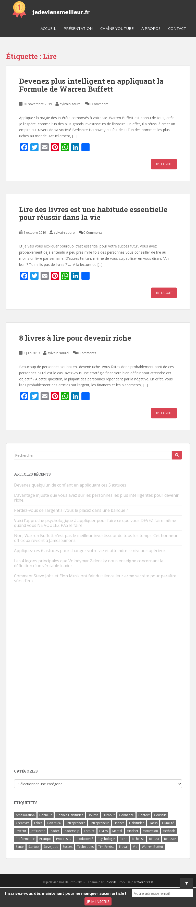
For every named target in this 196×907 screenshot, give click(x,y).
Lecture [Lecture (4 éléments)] (89, 831)
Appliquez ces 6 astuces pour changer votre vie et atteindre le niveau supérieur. (90, 550)
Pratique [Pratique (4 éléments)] (45, 839)
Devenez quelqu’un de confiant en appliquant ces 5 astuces (70, 485)
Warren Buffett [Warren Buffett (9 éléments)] (152, 846)
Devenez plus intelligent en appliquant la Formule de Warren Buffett (91, 85)
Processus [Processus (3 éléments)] (63, 839)
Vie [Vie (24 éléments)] (135, 846)
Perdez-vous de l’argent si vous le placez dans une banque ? (71, 510)
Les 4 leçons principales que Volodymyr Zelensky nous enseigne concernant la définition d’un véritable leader (88, 563)
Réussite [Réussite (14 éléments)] (170, 839)
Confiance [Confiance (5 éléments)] (126, 815)
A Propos (151, 28)
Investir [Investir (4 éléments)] (21, 831)
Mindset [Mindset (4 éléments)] (132, 831)
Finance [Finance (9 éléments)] (119, 823)
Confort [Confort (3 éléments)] (144, 815)
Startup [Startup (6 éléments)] (33, 846)
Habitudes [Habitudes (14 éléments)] (136, 823)
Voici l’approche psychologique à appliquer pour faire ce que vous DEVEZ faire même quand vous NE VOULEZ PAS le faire (95, 523)
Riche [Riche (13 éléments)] (123, 839)
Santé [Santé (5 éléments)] (20, 846)
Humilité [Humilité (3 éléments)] (168, 823)
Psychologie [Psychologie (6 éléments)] (106, 839)
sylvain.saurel (70, 104)
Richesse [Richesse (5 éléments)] (138, 839)
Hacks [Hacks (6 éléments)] (153, 823)
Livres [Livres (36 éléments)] (103, 831)
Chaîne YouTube (117, 28)
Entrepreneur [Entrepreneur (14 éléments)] (99, 823)
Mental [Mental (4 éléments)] (117, 831)
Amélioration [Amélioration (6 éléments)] (25, 815)
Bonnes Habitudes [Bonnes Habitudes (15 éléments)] (69, 815)
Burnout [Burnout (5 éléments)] (109, 815)
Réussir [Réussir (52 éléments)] (154, 839)
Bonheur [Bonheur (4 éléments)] (45, 815)
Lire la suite (164, 164)
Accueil (48, 28)
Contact (177, 28)
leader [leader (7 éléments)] (54, 831)
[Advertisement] (52, 677)
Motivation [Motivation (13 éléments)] (150, 831)
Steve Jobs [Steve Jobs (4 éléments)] (50, 846)
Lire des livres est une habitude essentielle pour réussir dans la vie (93, 213)
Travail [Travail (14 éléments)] (123, 846)
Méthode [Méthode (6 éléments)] (169, 831)
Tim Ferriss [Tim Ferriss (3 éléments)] (106, 846)
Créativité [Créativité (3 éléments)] (23, 823)
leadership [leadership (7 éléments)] (71, 831)
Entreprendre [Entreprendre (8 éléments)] (75, 823)
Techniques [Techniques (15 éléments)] (85, 846)
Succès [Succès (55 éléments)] (67, 846)
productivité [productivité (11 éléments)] (84, 839)
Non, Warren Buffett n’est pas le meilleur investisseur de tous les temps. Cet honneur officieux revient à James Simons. (96, 538)
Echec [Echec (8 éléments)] (38, 823)
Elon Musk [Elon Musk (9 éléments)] (54, 823)
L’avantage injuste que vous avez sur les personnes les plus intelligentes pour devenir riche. (96, 497)
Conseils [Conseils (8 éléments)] (160, 815)
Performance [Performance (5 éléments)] (25, 839)
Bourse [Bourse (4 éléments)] (93, 815)
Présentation (78, 28)
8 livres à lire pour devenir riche (75, 338)
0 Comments (98, 104)
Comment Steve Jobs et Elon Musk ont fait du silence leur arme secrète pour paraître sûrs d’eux (95, 578)
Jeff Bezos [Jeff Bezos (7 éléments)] (38, 831)
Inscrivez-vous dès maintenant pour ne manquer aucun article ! (65, 893)
